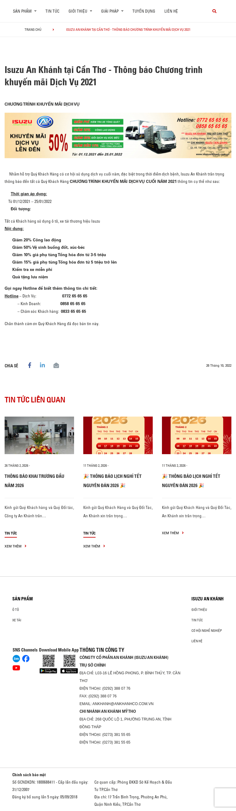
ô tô (15, 609)
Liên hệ (171, 11)
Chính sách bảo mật (29, 774)
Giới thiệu (199, 609)
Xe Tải (16, 620)
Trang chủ (33, 29)
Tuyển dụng (143, 11)
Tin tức (52, 11)
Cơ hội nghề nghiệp (206, 630)
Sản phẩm (22, 599)
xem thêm (15, 546)
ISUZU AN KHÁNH (207, 599)
